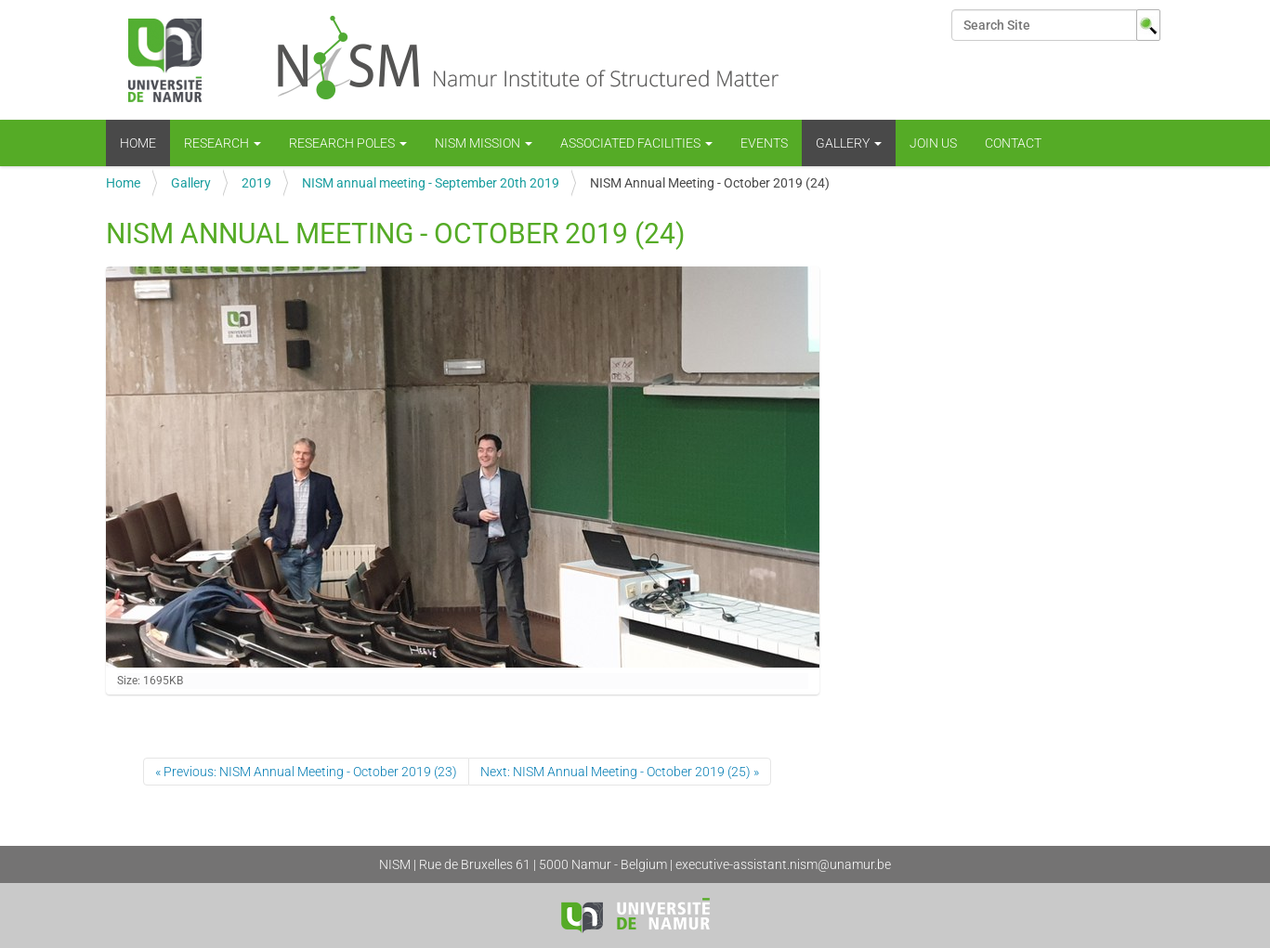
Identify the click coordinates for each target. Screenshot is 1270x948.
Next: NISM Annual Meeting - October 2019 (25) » (619, 771)
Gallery (191, 182)
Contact (1013, 143)
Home (138, 143)
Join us (933, 143)
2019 (256, 182)
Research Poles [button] (348, 143)
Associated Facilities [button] (636, 143)
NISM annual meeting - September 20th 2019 (430, 182)
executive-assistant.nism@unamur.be (783, 864)
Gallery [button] (849, 143)
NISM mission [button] (483, 143)
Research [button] (222, 143)
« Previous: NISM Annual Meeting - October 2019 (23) (306, 771)
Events (764, 143)
